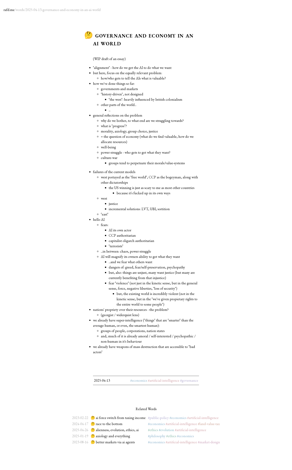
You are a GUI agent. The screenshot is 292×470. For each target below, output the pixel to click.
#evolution (166, 430)
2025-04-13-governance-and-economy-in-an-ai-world (63, 9)
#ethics (153, 430)
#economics (138, 380)
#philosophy (156, 436)
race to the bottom (109, 424)
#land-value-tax (209, 424)
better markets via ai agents (115, 442)
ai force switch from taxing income (121, 417)
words (20, 9)
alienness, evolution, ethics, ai (117, 430)
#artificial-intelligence (163, 380)
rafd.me (9, 9)
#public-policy (158, 417)
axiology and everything (113, 436)
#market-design (209, 442)
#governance (189, 380)
